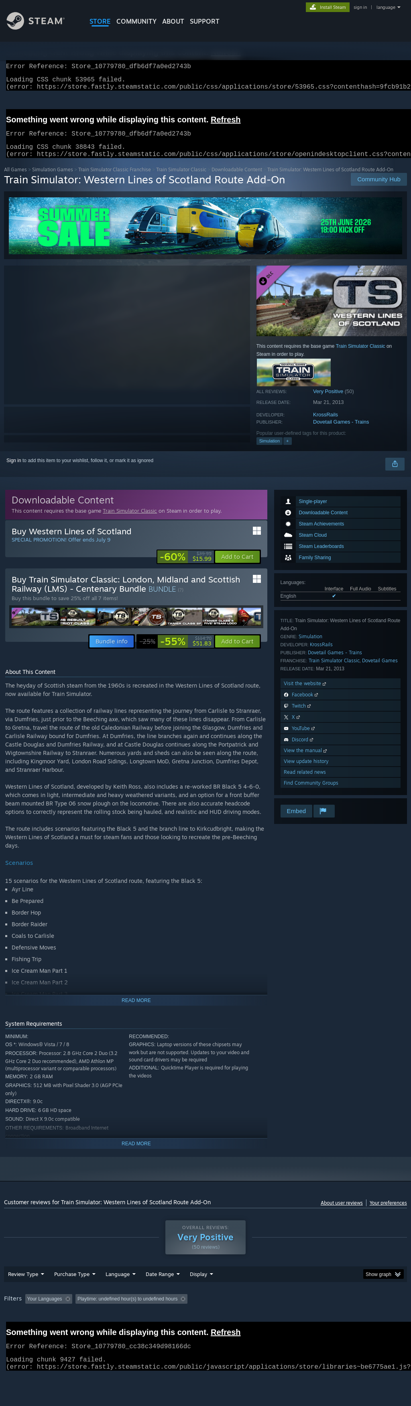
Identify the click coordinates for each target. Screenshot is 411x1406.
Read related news (305, 782)
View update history (306, 771)
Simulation (269, 450)
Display (198, 1283)
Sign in (13, 470)
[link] (185, 566)
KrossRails (325, 424)
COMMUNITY (136, 21)
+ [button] (287, 450)
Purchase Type (72, 1283)
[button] (237, 566)
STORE (100, 21)
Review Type (23, 1283)
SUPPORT (205, 21)
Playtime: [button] (127, 1308)
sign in (360, 7)
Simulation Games (52, 179)
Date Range (160, 1283)
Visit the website (306, 693)
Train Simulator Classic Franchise (114, 179)
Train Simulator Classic (181, 179)
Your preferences (388, 1212)
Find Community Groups (311, 792)
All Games (15, 179)
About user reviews (342, 1212)
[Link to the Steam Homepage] (41, 27)
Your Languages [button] (44, 1308)
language (385, 7)
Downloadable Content (237, 179)
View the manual (306, 760)
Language (118, 1283)
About (173, 21)
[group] (205, 1309)
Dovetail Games (380, 670)
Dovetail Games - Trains (341, 431)
